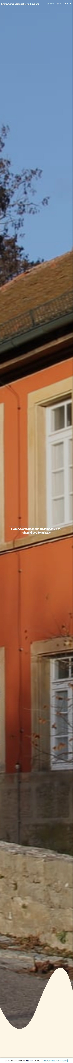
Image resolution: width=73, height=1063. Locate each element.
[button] (65, 3)
